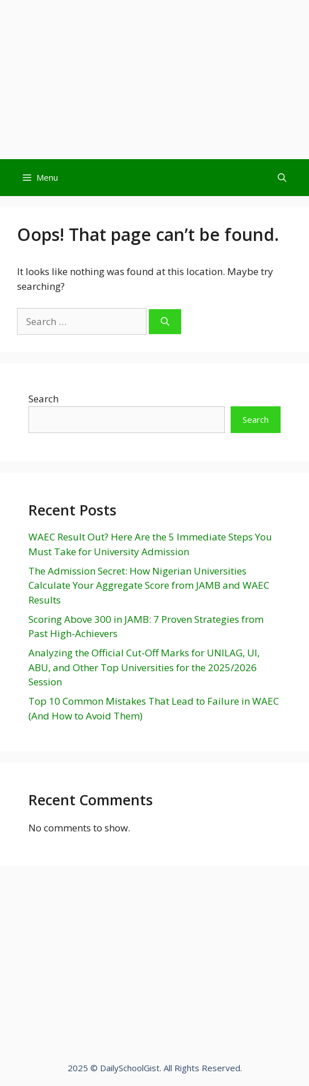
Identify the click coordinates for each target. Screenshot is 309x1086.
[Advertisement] (154, 79)
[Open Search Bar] (282, 177)
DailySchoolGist (130, 1067)
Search (43, 398)
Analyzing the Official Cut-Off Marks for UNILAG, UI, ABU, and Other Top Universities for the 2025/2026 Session (144, 667)
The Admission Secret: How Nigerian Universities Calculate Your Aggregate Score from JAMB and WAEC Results (148, 585)
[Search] (165, 322)
